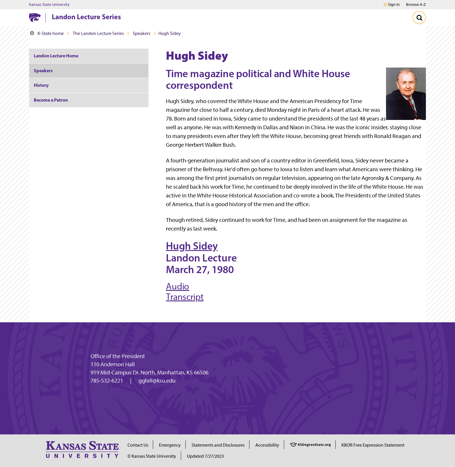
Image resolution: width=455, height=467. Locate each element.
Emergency (170, 445)
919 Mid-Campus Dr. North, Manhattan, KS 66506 (149, 372)
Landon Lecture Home (56, 56)
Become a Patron (51, 100)
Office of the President (118, 356)
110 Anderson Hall (113, 364)
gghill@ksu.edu (157, 380)
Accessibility (267, 445)
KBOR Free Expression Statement (372, 445)
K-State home (47, 33)
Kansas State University (49, 4)
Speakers (141, 33)
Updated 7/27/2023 (205, 456)
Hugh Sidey (192, 245)
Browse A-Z (416, 4)
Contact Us (138, 445)
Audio (177, 286)
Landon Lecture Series (86, 16)
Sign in (394, 4)
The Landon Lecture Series (98, 33)
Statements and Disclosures (218, 445)
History (41, 85)
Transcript (184, 296)
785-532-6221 (107, 380)
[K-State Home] (35, 17)
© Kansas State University (152, 456)
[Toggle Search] (419, 17)
